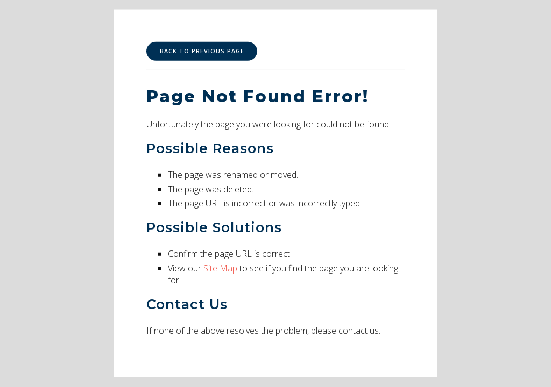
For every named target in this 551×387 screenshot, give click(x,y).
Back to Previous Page (202, 51)
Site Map (220, 268)
